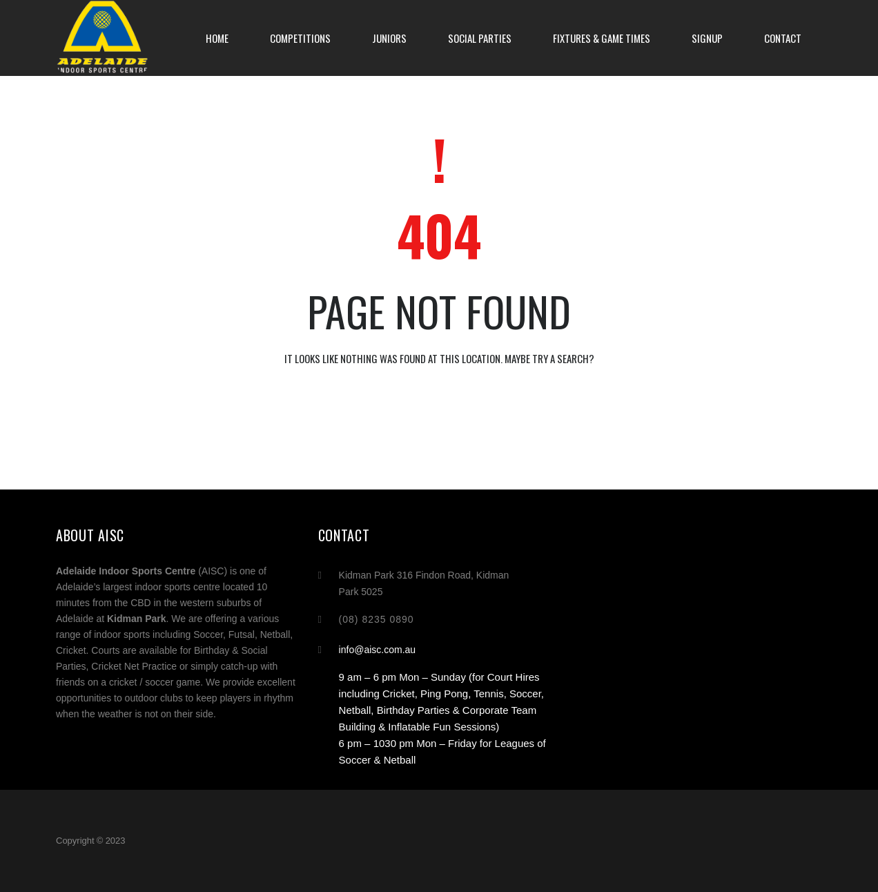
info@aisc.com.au (377, 649)
